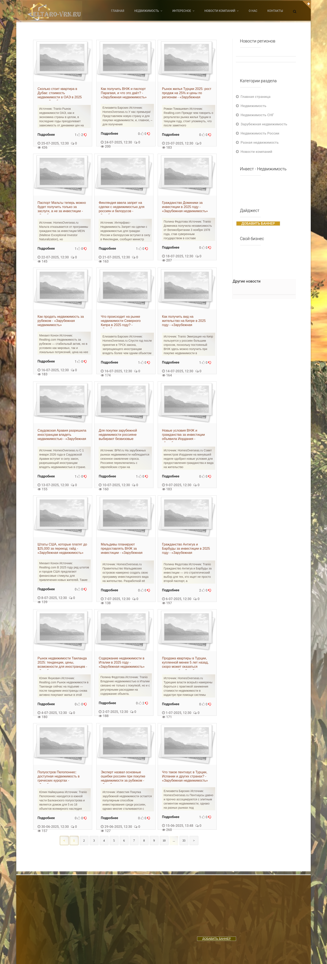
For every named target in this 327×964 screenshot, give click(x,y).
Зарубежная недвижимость (264, 124)
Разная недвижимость (260, 142)
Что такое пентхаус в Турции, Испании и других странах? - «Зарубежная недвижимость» (185, 776)
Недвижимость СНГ (257, 115)
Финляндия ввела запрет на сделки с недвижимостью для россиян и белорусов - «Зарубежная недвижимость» (122, 207)
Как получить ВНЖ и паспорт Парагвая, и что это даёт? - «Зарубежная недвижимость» (124, 93)
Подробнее (46, 135)
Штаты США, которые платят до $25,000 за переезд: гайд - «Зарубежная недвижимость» (62, 548)
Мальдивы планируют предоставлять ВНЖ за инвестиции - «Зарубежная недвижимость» (121, 549)
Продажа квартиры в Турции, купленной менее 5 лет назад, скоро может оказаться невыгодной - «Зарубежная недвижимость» (185, 663)
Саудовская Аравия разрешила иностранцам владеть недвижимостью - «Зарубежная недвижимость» (62, 435)
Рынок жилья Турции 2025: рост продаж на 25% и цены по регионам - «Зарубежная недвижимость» (186, 93)
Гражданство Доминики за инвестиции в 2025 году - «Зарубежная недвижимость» (185, 207)
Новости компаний (256, 151)
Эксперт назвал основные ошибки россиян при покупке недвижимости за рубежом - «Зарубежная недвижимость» (124, 777)
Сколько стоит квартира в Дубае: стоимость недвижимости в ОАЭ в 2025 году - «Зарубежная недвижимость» (60, 93)
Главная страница (255, 97)
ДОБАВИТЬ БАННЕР (258, 223)
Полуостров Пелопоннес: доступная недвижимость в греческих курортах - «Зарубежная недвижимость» (60, 777)
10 (164, 840)
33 (183, 840)
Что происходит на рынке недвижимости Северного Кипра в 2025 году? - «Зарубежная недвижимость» (124, 321)
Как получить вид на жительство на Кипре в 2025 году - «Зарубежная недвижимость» (184, 321)
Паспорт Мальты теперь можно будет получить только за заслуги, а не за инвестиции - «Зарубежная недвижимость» (62, 207)
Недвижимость (254, 106)
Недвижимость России (260, 133)
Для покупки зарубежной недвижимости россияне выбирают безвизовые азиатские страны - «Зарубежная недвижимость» (122, 435)
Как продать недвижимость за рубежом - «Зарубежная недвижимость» (61, 321)
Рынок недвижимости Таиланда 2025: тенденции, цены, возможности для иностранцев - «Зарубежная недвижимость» (62, 663)
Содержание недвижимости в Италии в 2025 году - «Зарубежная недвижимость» (122, 662)
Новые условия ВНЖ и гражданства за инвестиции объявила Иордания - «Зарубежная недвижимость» (185, 435)
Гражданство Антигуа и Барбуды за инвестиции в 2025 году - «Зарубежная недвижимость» (186, 549)
